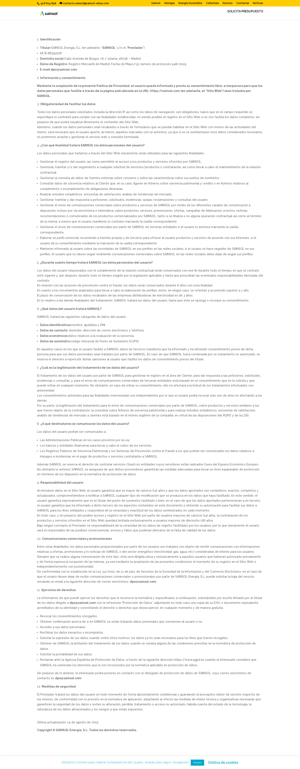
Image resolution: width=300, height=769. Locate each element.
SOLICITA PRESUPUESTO (245, 11)
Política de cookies (223, 762)
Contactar (242, 3)
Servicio (228, 3)
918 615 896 (48, 3)
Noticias (258, 3)
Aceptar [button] (197, 762)
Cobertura (212, 3)
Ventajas (169, 3)
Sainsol (155, 3)
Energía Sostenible (190, 3)
